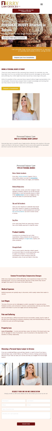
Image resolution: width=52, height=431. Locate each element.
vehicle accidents (23, 176)
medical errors (20, 195)
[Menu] (41, 4)
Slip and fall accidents (18, 211)
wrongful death (28, 238)
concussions (33, 178)
